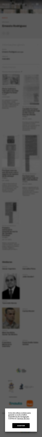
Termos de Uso (23, 419)
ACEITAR (21, 426)
